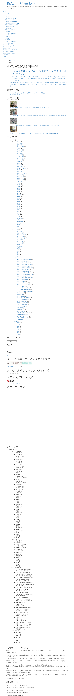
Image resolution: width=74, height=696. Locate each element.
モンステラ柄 (20, 178)
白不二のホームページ (16, 678)
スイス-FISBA (7, 31)
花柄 (18, 214)
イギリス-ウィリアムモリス (10, 30)
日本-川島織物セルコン (9, 53)
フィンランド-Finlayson (9, 41)
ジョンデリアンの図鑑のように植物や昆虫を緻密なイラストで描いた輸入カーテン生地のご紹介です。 (37, 125)
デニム (18, 163)
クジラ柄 (19, 153)
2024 (18, 332)
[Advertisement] (19, 417)
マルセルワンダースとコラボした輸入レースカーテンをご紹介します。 (29, 93)
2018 (4, 56)
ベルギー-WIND (21, 306)
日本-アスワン (7, 46)
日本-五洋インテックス (9, 51)
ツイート (9, 355)
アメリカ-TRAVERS (22, 261)
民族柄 (18, 204)
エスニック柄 (20, 146)
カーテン (12, 140)
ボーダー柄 (20, 175)
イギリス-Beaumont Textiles (24, 264)
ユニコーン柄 (20, 180)
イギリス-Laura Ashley (23, 271)
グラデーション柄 (21, 234)
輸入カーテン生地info (21, 3)
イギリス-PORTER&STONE (24, 278)
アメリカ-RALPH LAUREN (10, 18)
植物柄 (18, 203)
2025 (18, 334)
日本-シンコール (21, 311)
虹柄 (18, 219)
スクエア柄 (20, 155)
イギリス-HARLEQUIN (23, 269)
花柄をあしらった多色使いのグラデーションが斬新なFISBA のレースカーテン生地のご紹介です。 (36, 133)
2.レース (5, 15)
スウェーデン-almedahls (9, 33)
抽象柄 (18, 196)
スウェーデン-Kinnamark (9, 35)
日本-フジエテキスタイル (10, 48)
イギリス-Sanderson (8, 26)
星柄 (18, 199)
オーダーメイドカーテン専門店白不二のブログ (19, 687)
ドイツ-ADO (6, 36)
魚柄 (18, 226)
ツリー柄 (19, 161)
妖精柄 (18, 189)
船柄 (18, 213)
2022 (18, 329)
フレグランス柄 (21, 173)
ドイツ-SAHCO (7, 40)
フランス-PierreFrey (8, 45)
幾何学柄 (19, 194)
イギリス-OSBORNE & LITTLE (11, 25)
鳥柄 (18, 228)
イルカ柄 (19, 143)
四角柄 (18, 186)
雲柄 (18, 253)
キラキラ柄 (20, 233)
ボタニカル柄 (20, 176)
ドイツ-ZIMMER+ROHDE (23, 298)
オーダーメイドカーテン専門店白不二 (20, 651)
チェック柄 (20, 160)
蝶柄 (18, 251)
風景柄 (18, 224)
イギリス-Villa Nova (22, 283)
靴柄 (18, 223)
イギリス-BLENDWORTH (10, 21)
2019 (18, 324)
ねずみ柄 (19, 171)
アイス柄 (19, 231)
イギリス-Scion (7, 28)
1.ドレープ (6, 13)
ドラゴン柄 (20, 166)
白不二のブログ (11, 366)
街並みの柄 (20, 221)
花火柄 (18, 216)
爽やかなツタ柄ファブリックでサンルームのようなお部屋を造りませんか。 (30, 107)
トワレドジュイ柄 (21, 168)
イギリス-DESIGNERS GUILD (11, 23)
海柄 (18, 209)
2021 (18, 327)
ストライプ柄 (20, 156)
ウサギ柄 (19, 145)
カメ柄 (18, 148)
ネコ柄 (18, 170)
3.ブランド (6, 16)
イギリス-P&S (20, 276)
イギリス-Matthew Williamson (24, 273)
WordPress (20, 695)
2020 (18, 326)
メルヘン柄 (20, 243)
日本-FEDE (20, 307)
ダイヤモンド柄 (21, 238)
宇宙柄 (18, 191)
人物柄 (18, 183)
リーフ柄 (19, 181)
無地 (18, 211)
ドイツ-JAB (6, 38)
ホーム (5, 11)
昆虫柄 (18, 198)
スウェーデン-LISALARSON (24, 291)
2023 (18, 331)
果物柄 (18, 201)
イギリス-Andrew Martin (9, 20)
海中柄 (18, 208)
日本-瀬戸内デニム (22, 319)
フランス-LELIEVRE (22, 302)
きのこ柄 (19, 151)
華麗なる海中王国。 (15, 94)
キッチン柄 (20, 150)
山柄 (18, 193)
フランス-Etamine (8, 43)
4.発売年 (5, 55)
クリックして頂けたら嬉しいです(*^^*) (15, 383)
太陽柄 (18, 188)
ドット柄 (19, 165)
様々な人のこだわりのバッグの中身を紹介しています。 (21, 690)
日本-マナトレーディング (10, 50)
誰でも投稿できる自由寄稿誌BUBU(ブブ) (17, 692)
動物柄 (18, 184)
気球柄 (18, 206)
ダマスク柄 (20, 158)
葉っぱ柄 (19, 218)
